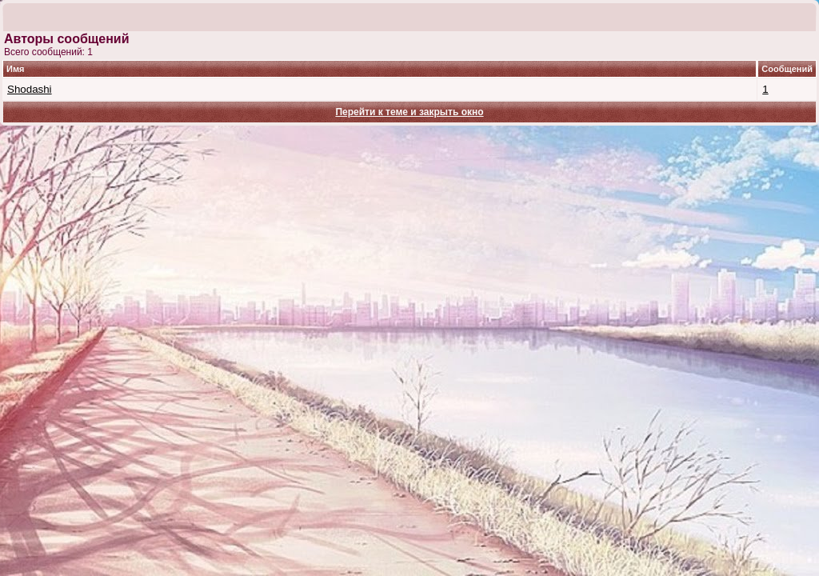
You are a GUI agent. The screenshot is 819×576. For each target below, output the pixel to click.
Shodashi (29, 89)
